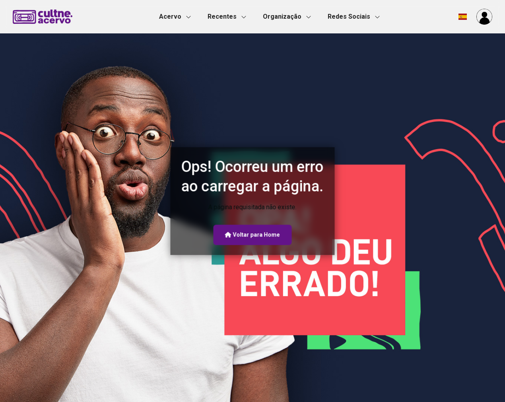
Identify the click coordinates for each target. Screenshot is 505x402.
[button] (177, 16)
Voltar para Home (252, 234)
